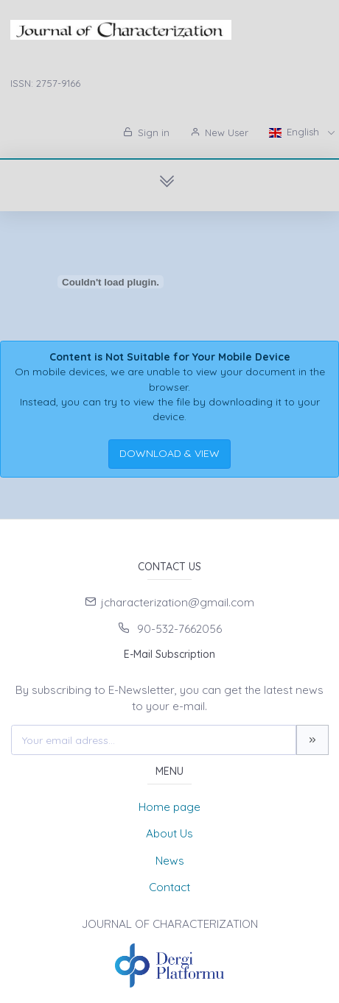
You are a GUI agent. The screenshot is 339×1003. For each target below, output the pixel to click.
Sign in (146, 132)
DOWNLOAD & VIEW (169, 453)
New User (219, 132)
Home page (169, 807)
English (295, 132)
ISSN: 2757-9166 (45, 83)
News (169, 861)
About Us (169, 833)
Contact (169, 887)
